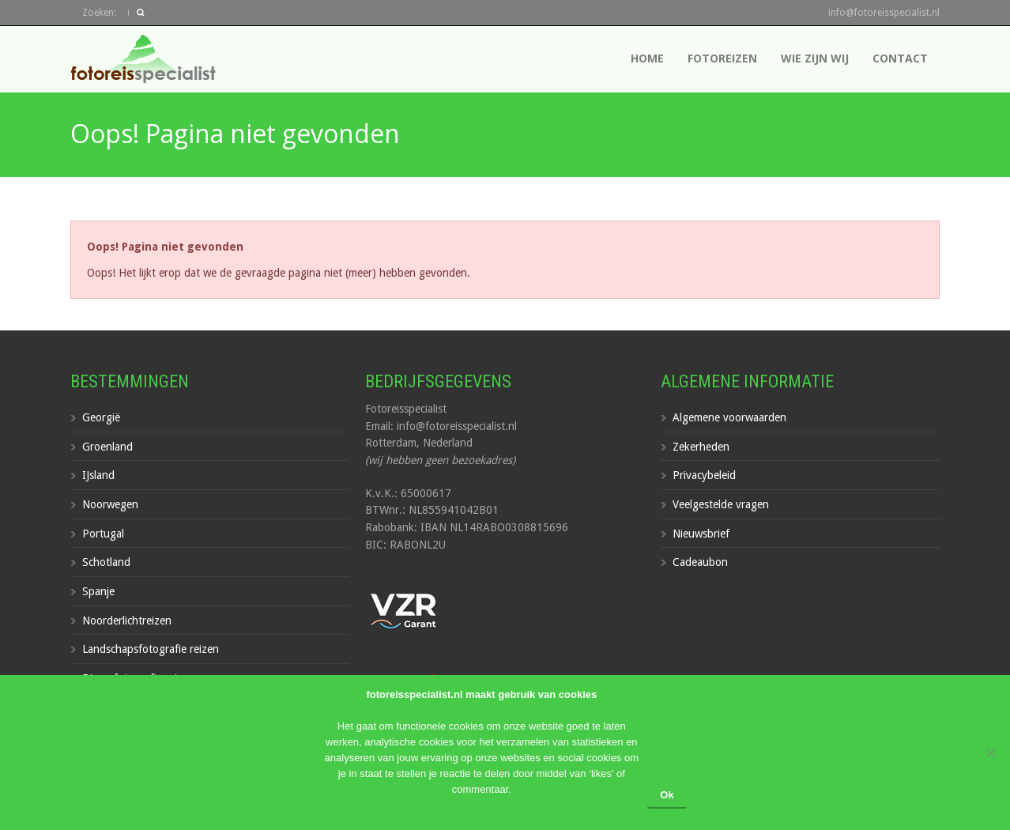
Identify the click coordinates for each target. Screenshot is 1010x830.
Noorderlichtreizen (126, 620)
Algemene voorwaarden (729, 417)
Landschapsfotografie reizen (150, 649)
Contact (900, 58)
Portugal (103, 533)
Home (647, 58)
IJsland (98, 475)
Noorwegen (110, 504)
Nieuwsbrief (701, 533)
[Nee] (990, 752)
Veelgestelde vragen (721, 504)
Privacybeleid (704, 475)
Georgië (101, 417)
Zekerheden (701, 446)
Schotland (106, 562)
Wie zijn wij (815, 58)
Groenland (107, 446)
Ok (666, 795)
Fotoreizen (722, 58)
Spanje (98, 591)
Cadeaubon (700, 562)
